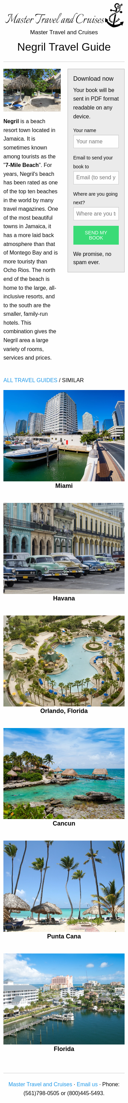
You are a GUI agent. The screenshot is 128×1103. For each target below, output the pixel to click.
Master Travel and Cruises (40, 1084)
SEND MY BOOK (96, 235)
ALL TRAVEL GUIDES (30, 380)
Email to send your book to (93, 162)
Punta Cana (64, 936)
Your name (84, 130)
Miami (64, 485)
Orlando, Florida (64, 711)
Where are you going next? (95, 198)
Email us (87, 1084)
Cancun (64, 823)
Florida (64, 1049)
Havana (64, 598)
